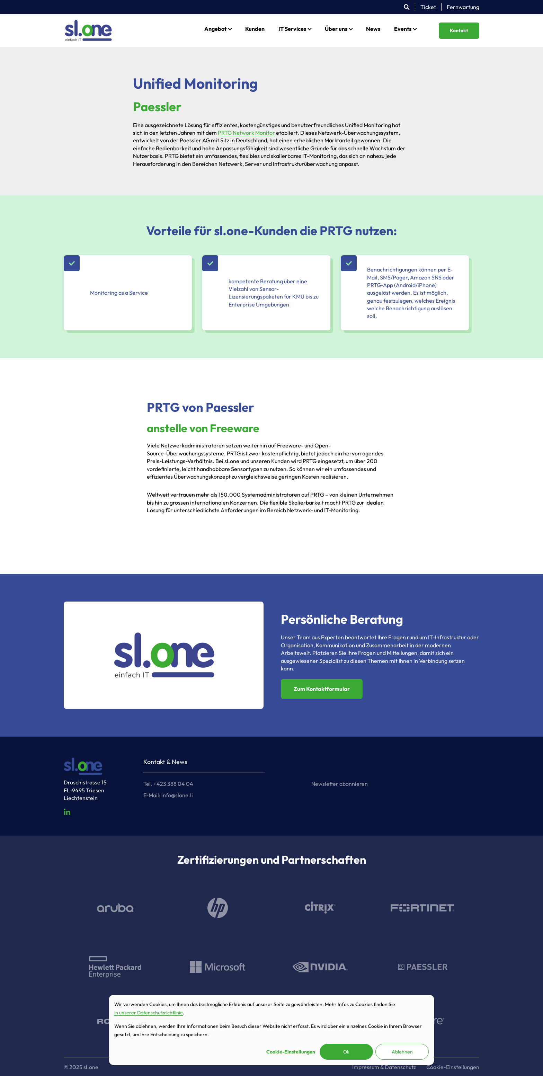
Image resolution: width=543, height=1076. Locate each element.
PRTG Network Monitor (246, 132)
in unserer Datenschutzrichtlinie (148, 1013)
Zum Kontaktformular (322, 688)
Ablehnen (402, 1052)
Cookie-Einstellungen (290, 1052)
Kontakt (459, 30)
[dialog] (271, 1030)
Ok (346, 1052)
